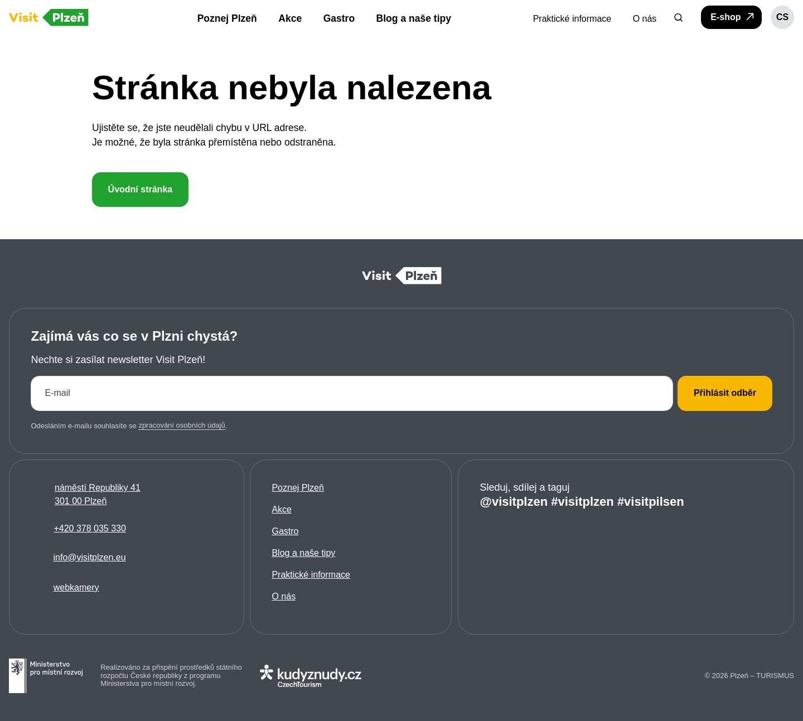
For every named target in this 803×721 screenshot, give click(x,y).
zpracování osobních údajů (181, 426)
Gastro (285, 531)
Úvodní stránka (140, 189)
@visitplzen (514, 502)
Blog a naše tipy (304, 553)
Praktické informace (311, 575)
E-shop (733, 16)
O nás (284, 597)
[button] (678, 17)
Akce (282, 510)
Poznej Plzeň (298, 488)
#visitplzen (582, 502)
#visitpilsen (650, 502)
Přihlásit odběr (725, 393)
